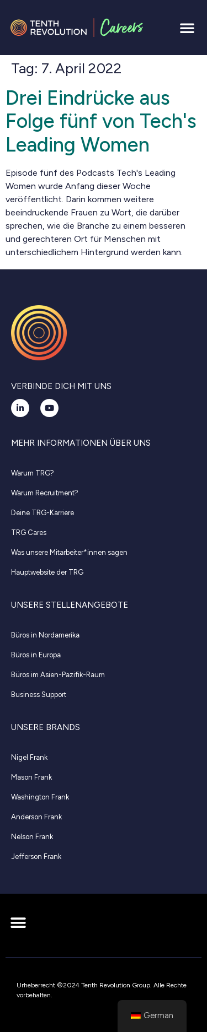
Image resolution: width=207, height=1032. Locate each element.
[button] (187, 27)
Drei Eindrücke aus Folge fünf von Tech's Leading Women (101, 121)
